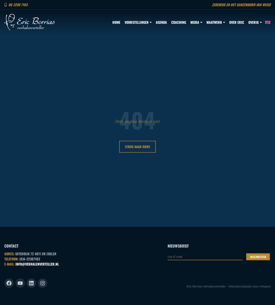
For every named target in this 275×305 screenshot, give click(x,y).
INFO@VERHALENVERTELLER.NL (37, 264)
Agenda (161, 22)
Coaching (178, 22)
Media (196, 22)
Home (116, 22)
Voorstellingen (138, 22)
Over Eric (236, 22)
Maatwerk (215, 22)
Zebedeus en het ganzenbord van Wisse (241, 4)
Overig (255, 22)
